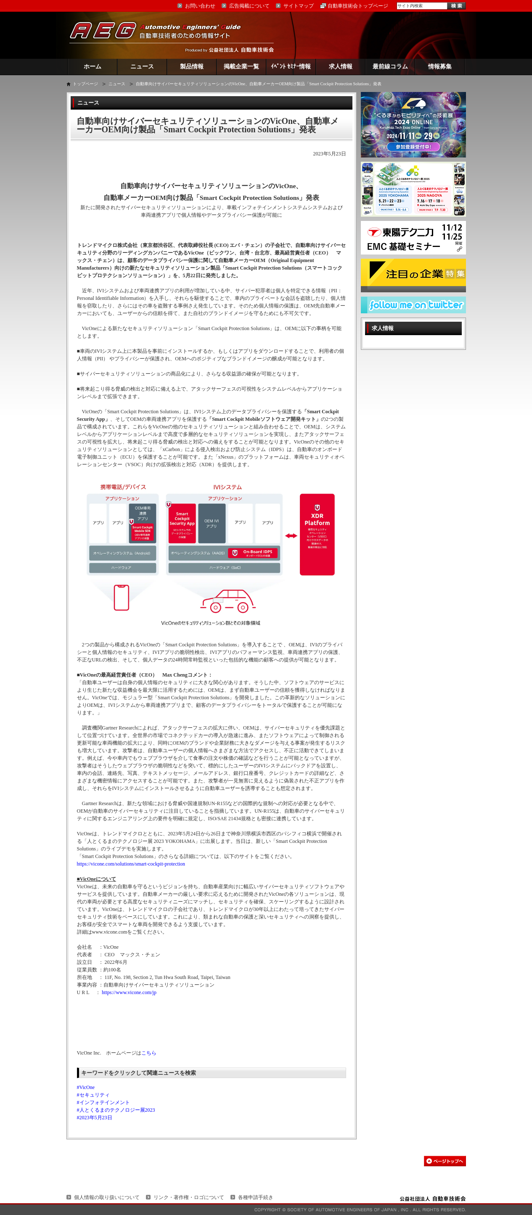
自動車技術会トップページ (358, 6)
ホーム (92, 66)
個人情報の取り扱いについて (107, 1197)
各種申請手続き (255, 1197)
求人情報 (340, 66)
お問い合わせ (200, 6)
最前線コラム (390, 66)
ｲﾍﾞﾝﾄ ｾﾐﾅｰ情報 (291, 66)
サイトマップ (298, 6)
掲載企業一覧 (241, 66)
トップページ (85, 83)
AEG (160, 35)
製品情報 (192, 66)
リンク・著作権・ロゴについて (189, 1197)
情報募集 (440, 66)
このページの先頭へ (445, 1161)
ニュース (142, 66)
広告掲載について (249, 6)
